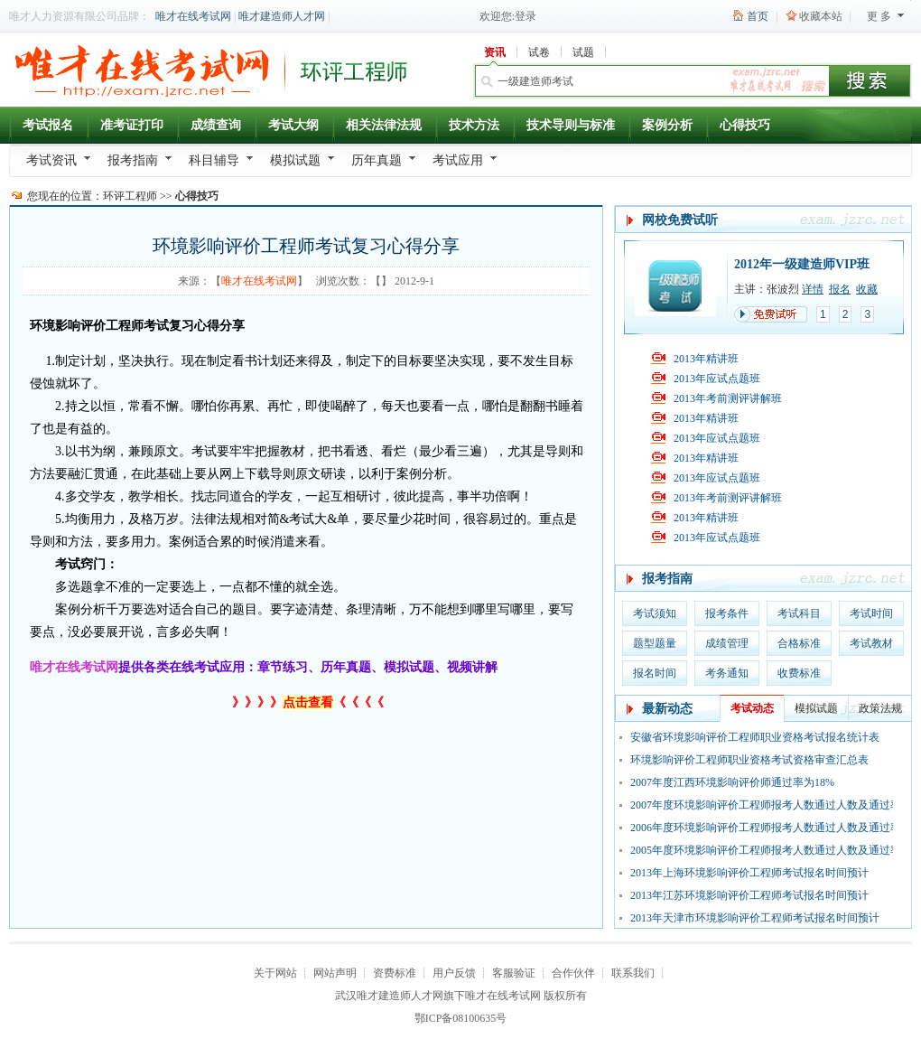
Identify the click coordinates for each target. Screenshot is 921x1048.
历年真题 (376, 160)
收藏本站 (820, 16)
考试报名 (48, 125)
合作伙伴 (573, 973)
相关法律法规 (384, 125)
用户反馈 (454, 973)
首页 (757, 16)
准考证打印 (131, 125)
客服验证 (513, 973)
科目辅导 (214, 160)
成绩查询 (216, 125)
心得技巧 (745, 125)
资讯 (495, 52)
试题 (583, 52)
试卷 (539, 52)
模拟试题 (295, 160)
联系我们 (633, 973)
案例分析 (667, 125)
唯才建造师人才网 (281, 16)
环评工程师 (130, 196)
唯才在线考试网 (193, 16)
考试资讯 (51, 160)
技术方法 (474, 125)
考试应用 (458, 160)
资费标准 (394, 973)
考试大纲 (293, 125)
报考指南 (132, 160)
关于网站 (275, 973)
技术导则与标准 (570, 125)
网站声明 (335, 973)
